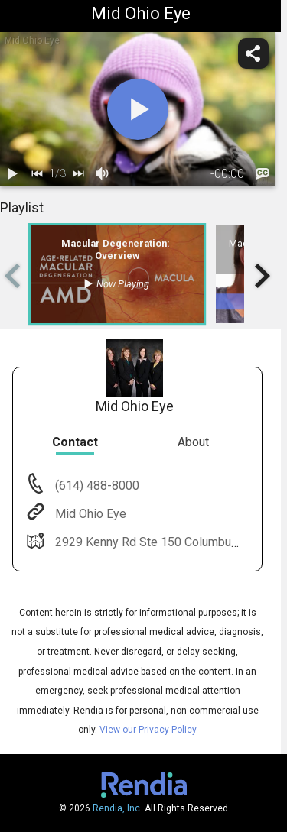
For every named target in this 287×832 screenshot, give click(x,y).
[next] (78, 174)
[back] (36, 174)
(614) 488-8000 (95, 485)
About (193, 442)
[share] (253, 53)
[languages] (262, 174)
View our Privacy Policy (148, 729)
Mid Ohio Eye (89, 514)
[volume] (102, 174)
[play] (137, 109)
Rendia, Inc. (117, 808)
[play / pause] (12, 174)
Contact (75, 442)
